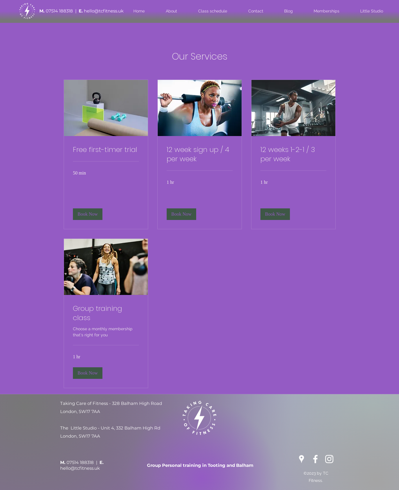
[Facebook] (315, 459)
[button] (87, 214)
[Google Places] (301, 459)
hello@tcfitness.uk (104, 11)
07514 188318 (60, 11)
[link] (106, 149)
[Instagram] (329, 459)
